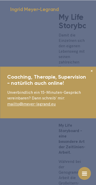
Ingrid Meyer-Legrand (34, 9)
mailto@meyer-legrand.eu (31, 104)
